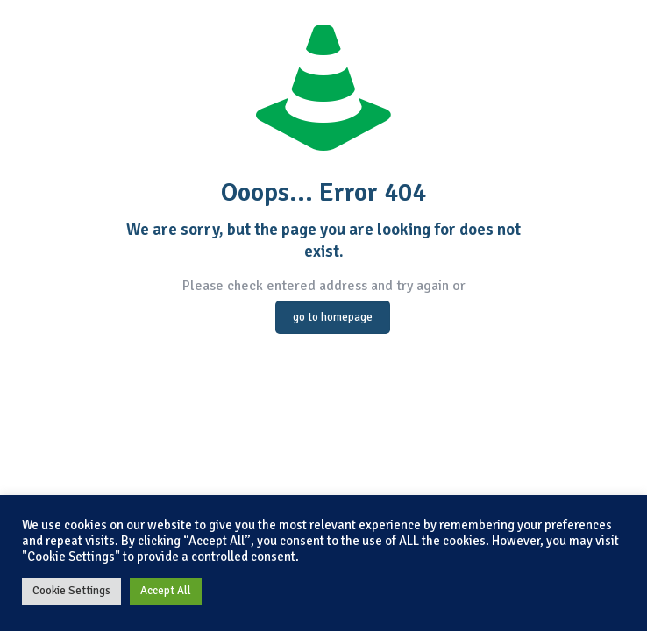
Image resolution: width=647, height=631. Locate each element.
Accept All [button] (165, 591)
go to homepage (333, 317)
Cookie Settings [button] (71, 591)
